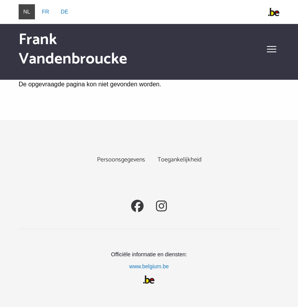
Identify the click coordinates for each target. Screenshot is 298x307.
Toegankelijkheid (179, 159)
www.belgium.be (149, 266)
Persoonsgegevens (121, 159)
